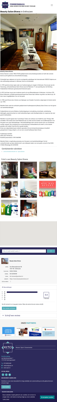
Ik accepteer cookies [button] (47, 397)
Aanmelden (6, 387)
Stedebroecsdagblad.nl (17, 4)
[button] (28, 231)
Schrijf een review (11, 315)
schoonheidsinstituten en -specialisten (13, 151)
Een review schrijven (9, 308)
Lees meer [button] (6, 399)
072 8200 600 (7, 363)
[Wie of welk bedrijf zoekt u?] (24, 251)
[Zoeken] (51, 251)
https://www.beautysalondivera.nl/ (19, 279)
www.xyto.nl (7, 368)
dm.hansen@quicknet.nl (16, 276)
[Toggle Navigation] (52, 5)
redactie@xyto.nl (8, 365)
